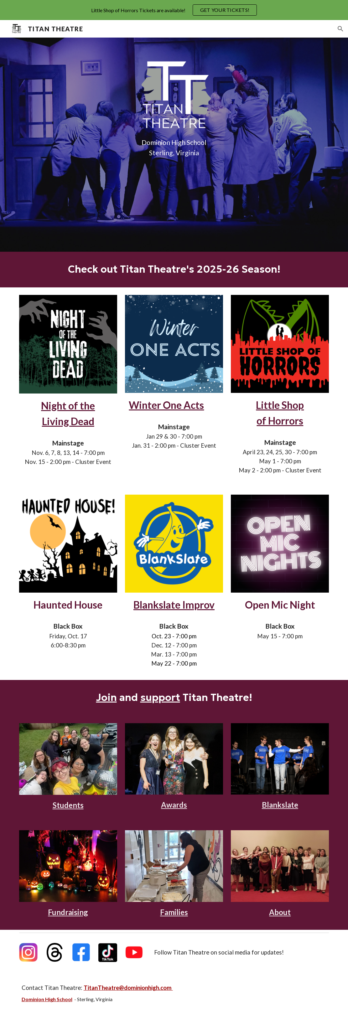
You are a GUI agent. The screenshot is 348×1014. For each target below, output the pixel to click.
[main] (174, 148)
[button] (340, 28)
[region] (174, 10)
